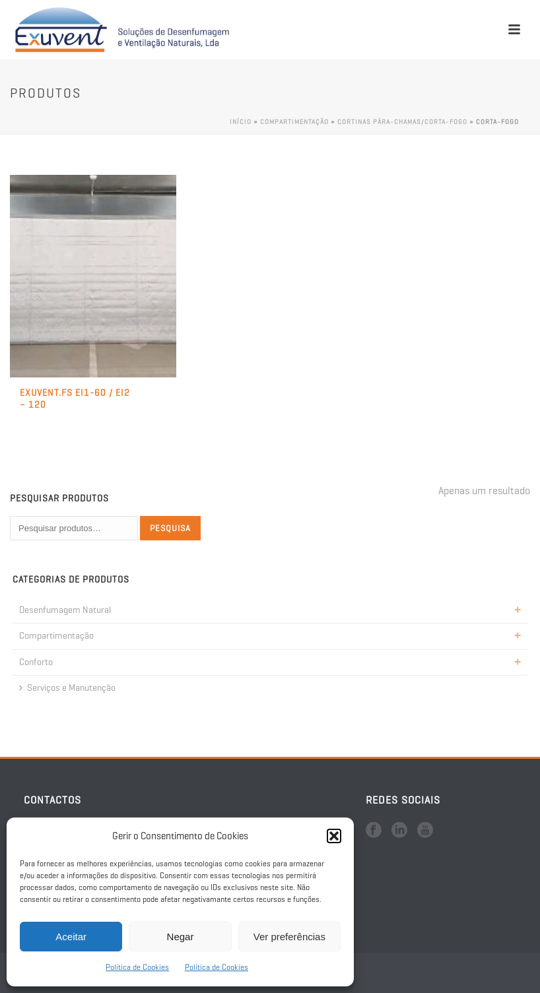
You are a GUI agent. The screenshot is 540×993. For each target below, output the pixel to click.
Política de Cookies (137, 967)
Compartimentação (294, 121)
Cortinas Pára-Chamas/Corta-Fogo (402, 121)
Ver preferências (289, 936)
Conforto (36, 662)
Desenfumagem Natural (65, 610)
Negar (180, 936)
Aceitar (70, 936)
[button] (334, 836)
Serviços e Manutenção (67, 687)
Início (241, 121)
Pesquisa (170, 528)
